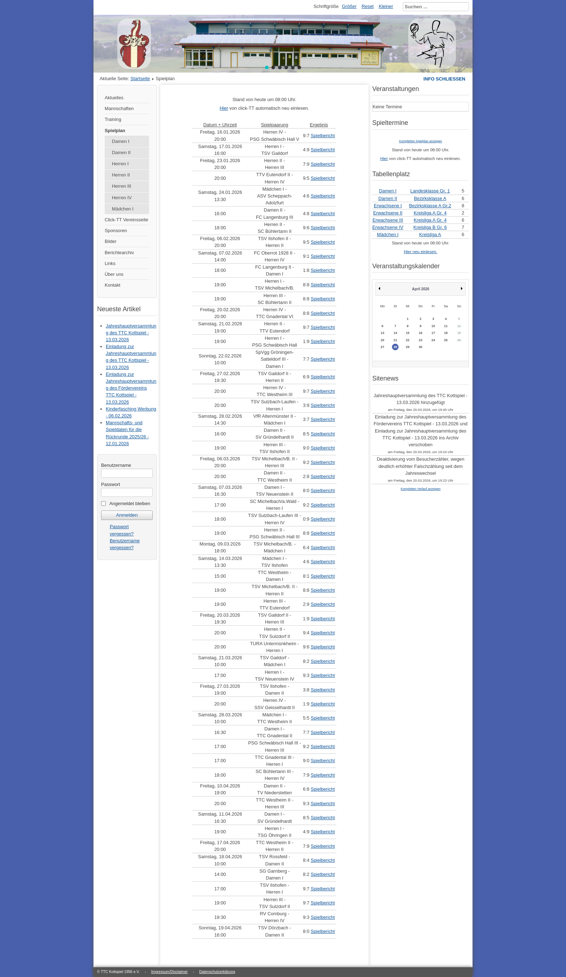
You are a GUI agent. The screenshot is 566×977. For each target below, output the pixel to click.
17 (433, 333)
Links (110, 263)
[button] (267, 67)
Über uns (114, 274)
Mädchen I (123, 209)
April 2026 (420, 289)
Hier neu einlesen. (420, 251)
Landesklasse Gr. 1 (430, 191)
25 (446, 340)
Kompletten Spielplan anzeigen (420, 141)
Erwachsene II (387, 213)
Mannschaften (119, 108)
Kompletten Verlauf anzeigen (420, 489)
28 (395, 347)
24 (433, 340)
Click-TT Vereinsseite (126, 219)
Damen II (121, 152)
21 (395, 340)
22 (407, 340)
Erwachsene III (388, 220)
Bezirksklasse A (430, 198)
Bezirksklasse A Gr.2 (430, 205)
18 (446, 333)
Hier (223, 108)
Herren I (120, 163)
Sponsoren (116, 230)
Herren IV (122, 197)
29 (407, 347)
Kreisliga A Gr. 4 (430, 213)
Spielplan (115, 130)
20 (382, 340)
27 (382, 347)
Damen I (120, 141)
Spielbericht (323, 135)
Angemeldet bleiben (129, 503)
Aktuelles (114, 97)
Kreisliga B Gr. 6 (430, 227)
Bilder (111, 241)
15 (407, 333)
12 (459, 326)
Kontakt (112, 285)
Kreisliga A (430, 234)
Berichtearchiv (119, 252)
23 (420, 340)
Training (113, 119)
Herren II (121, 175)
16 (420, 333)
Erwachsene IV (387, 227)
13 (382, 333)
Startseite (140, 78)
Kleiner (386, 6)
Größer (349, 6)
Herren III (121, 186)
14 (395, 333)
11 (446, 326)
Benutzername (116, 465)
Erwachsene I (388, 205)
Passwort (110, 484)
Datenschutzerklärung (217, 972)
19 (459, 333)
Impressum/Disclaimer (169, 972)
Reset (368, 6)
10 (433, 326)
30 (420, 347)
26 (459, 340)
